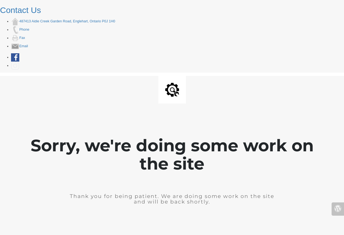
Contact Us (20, 10)
